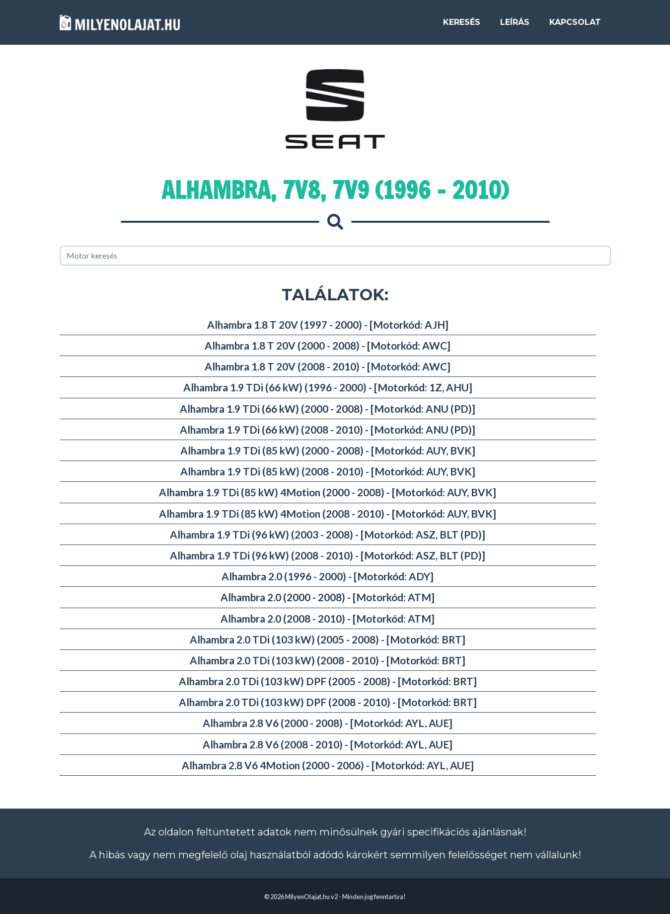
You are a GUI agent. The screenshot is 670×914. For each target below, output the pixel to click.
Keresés (461, 25)
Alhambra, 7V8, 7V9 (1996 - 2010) (335, 190)
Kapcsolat (575, 25)
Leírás (514, 25)
